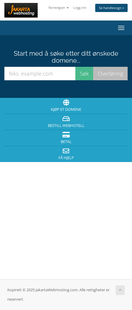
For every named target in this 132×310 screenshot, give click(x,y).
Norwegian (58, 7)
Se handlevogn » (111, 8)
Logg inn (79, 7)
